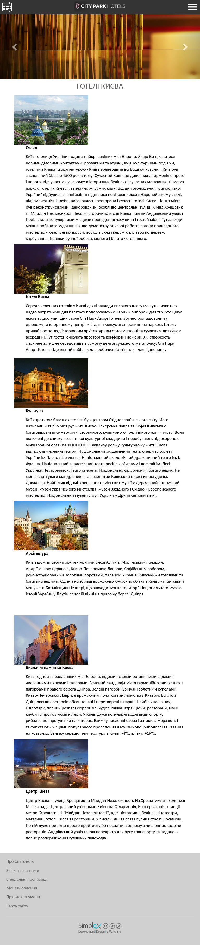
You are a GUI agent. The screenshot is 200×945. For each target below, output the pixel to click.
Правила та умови (23, 897)
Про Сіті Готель (20, 861)
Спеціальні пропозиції (27, 879)
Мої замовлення (21, 888)
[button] (15, 46)
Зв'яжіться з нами (22, 870)
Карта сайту (17, 906)
